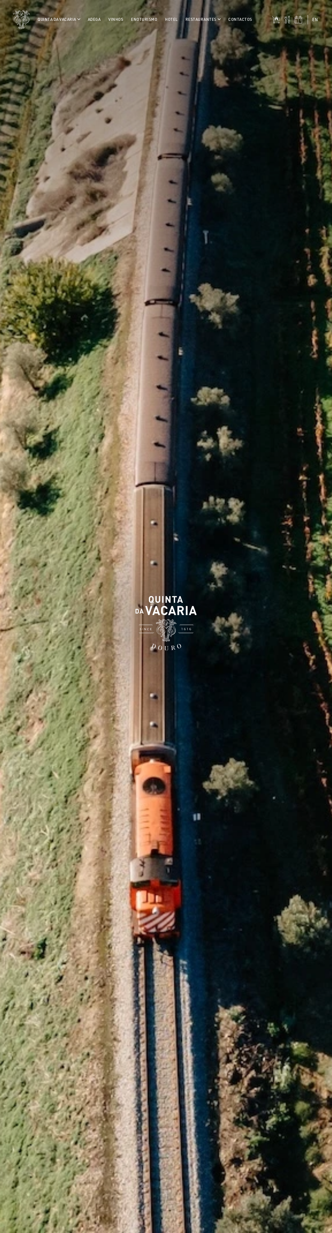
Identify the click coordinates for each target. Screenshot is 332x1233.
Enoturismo (144, 19)
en (315, 19)
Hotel (171, 19)
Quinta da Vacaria (59, 19)
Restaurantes (202, 19)
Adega (94, 19)
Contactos (240, 19)
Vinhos (115, 19)
